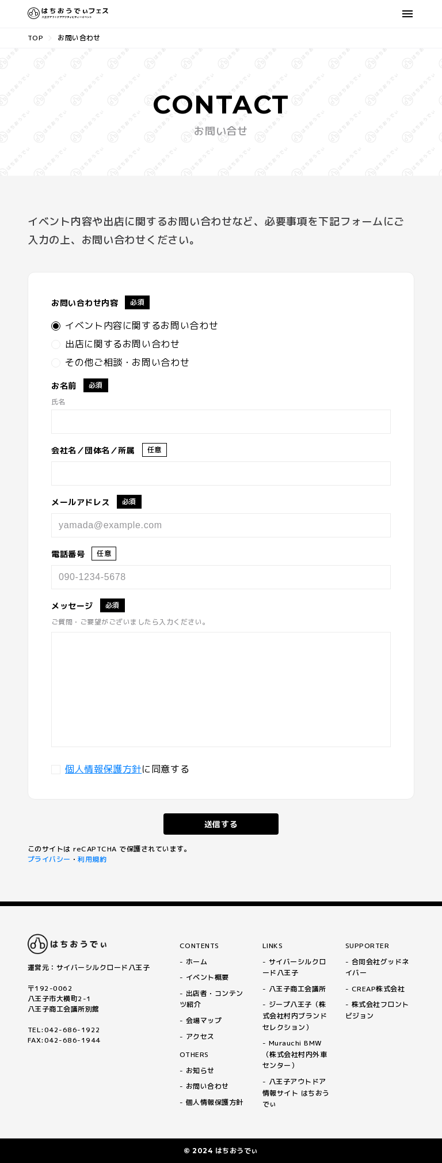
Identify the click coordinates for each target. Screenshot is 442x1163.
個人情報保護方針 (103, 769)
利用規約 (92, 859)
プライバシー (49, 859)
